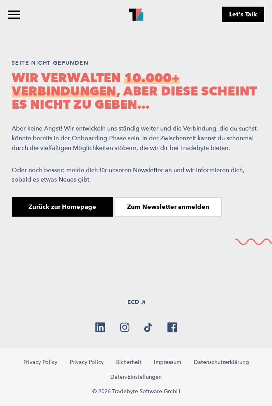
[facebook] (172, 327)
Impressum (167, 362)
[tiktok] (148, 327)
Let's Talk (243, 14)
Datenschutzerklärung (221, 362)
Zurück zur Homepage (62, 207)
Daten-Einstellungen (136, 377)
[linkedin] (100, 327)
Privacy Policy (40, 362)
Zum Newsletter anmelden (168, 207)
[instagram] (124, 327)
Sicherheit (128, 362)
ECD (136, 302)
